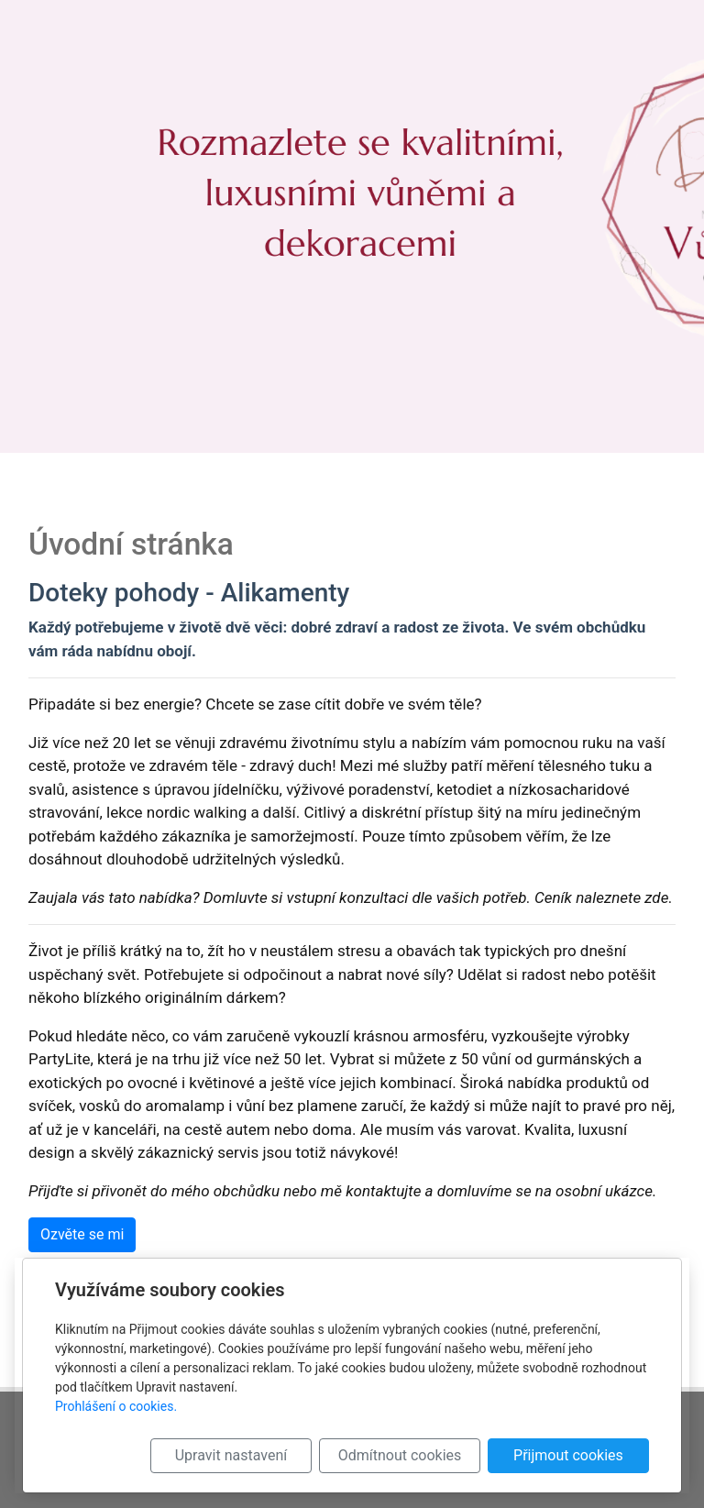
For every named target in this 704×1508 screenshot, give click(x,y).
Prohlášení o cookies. (116, 1406)
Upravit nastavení (231, 1455)
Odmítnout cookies (400, 1455)
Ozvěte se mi (82, 1234)
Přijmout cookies (568, 1455)
